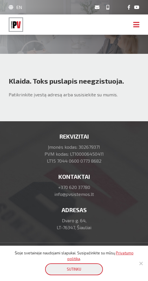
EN (19, 7)
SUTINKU (74, 269)
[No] (141, 263)
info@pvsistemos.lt (74, 194)
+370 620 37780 (74, 187)
